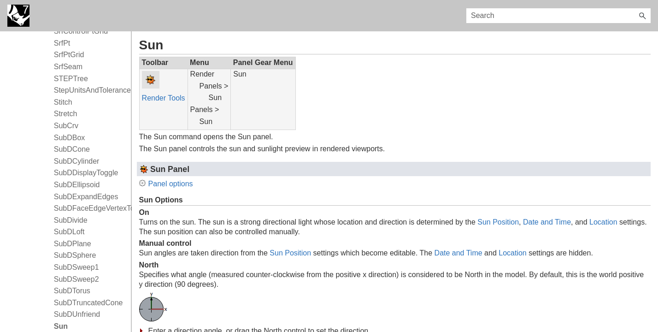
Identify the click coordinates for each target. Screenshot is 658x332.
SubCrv (66, 126)
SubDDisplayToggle (86, 173)
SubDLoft (69, 232)
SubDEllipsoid (77, 185)
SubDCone (72, 149)
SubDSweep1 (76, 267)
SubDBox (69, 138)
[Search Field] (558, 15)
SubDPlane (72, 244)
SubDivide (71, 220)
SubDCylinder (77, 161)
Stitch (63, 102)
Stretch (65, 114)
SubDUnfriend (77, 314)
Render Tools (163, 98)
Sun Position (498, 222)
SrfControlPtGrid (81, 31)
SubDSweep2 (76, 279)
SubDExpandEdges (86, 197)
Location (603, 222)
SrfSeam (68, 67)
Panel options (170, 184)
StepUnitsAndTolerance (90, 90)
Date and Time (547, 222)
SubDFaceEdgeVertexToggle (90, 208)
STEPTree (71, 79)
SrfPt (62, 43)
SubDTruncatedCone (88, 303)
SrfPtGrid (69, 55)
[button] (642, 15)
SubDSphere (75, 255)
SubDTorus (72, 291)
